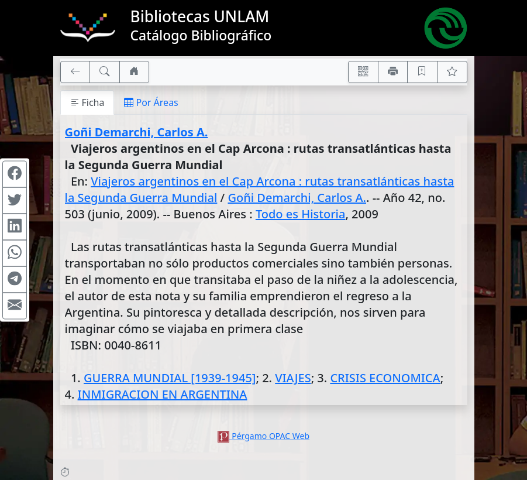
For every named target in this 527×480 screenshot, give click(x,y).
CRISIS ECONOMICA (385, 378)
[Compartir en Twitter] (14, 200)
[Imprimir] (393, 72)
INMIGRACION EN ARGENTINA (162, 394)
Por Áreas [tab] (151, 102)
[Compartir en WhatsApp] (14, 253)
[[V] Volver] (75, 72)
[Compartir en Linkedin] (14, 227)
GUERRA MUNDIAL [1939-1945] (170, 378)
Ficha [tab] (87, 102)
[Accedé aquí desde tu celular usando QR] (363, 72)
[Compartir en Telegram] (14, 279)
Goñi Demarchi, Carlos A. (136, 132)
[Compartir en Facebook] (14, 174)
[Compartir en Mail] (14, 306)
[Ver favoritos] (452, 72)
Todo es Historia (301, 214)
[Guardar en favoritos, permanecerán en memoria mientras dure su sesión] (422, 72)
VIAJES (293, 378)
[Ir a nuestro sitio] (134, 72)
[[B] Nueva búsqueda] (104, 72)
